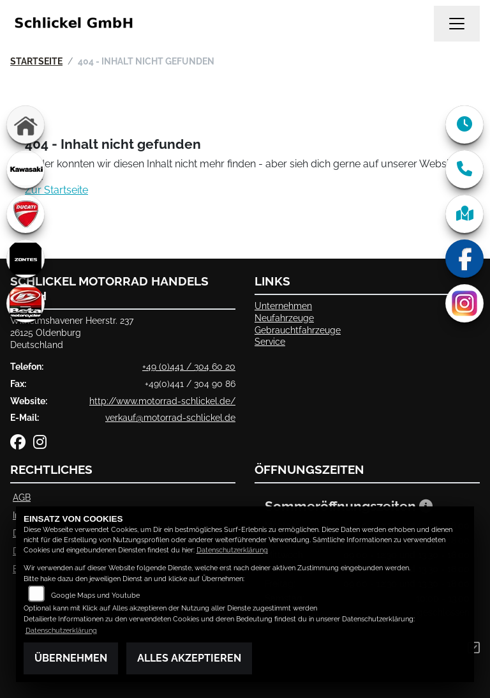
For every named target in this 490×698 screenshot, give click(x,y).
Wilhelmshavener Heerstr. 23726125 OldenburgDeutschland (71, 332)
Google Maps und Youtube (95, 595)
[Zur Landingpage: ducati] (25, 214)
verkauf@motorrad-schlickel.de (170, 417)
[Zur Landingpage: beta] (25, 303)
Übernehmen (70, 658)
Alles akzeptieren (189, 658)
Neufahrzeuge (284, 317)
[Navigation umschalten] (456, 23)
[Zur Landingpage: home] (25, 124)
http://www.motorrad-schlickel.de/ (162, 400)
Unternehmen (283, 305)
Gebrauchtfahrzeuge (298, 329)
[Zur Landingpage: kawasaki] (25, 169)
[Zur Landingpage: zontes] (25, 258)
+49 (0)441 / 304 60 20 (188, 366)
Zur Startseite (56, 190)
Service (270, 341)
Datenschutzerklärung (232, 550)
